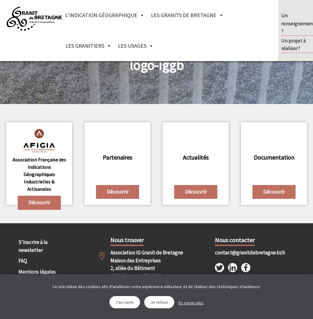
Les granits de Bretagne (187, 15)
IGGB (34, 18)
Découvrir (39, 202)
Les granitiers (88, 45)
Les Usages (136, 45)
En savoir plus (191, 303)
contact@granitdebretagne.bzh (238, 252)
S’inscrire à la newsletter (32, 246)
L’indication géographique (105, 15)
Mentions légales (37, 272)
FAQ (22, 261)
